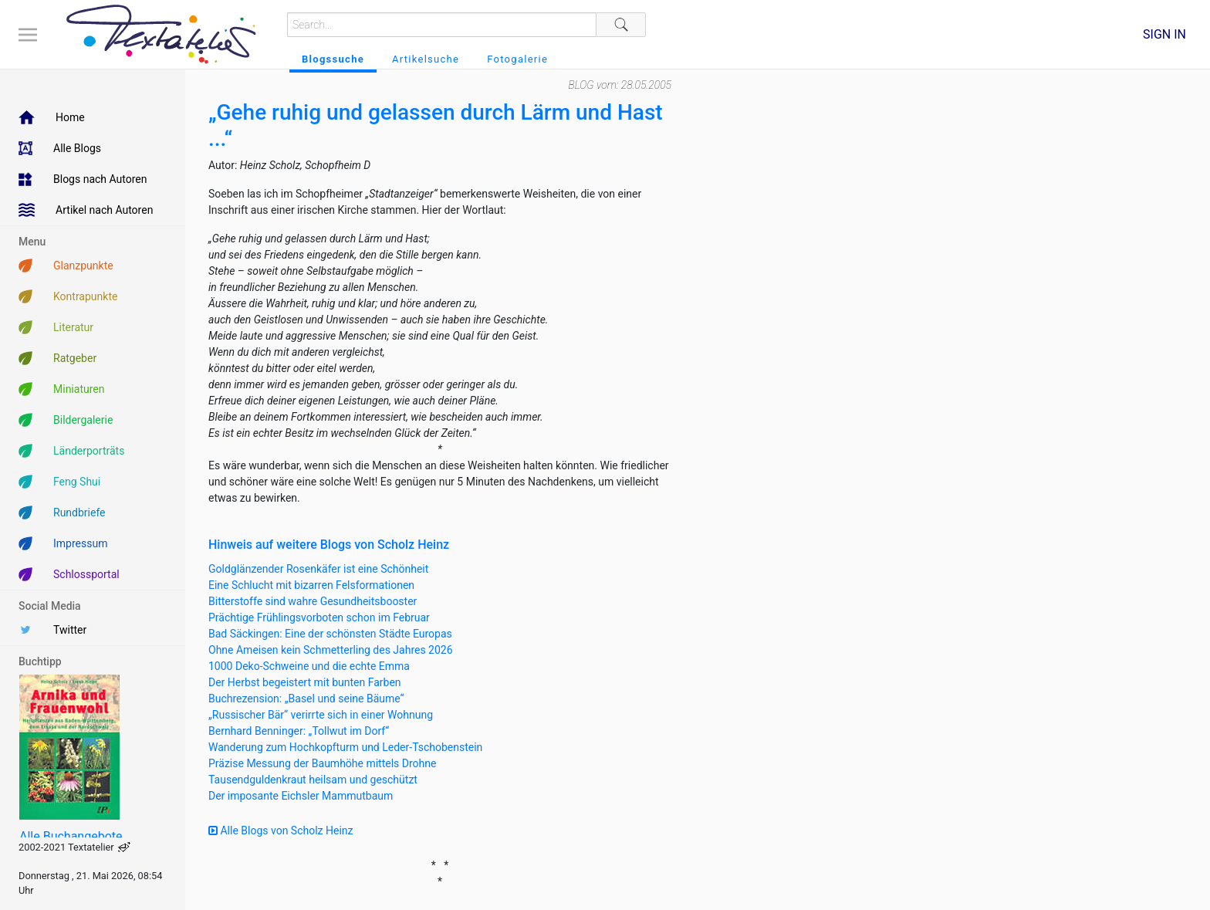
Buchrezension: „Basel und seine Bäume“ (306, 698)
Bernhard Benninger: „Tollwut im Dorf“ (298, 731)
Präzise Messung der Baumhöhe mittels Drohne (322, 763)
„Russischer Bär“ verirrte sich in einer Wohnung (320, 715)
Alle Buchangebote (70, 836)
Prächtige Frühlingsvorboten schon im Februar (319, 617)
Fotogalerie (517, 59)
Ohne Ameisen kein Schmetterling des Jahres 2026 (330, 650)
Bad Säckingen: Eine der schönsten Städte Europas (330, 634)
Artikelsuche (425, 59)
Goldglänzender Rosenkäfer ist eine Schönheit (318, 569)
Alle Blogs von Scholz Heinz (280, 830)
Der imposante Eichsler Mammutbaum (300, 796)
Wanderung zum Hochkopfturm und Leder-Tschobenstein (345, 747)
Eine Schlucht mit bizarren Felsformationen (311, 585)
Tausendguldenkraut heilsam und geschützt (312, 779)
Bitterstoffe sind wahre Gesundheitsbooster (312, 601)
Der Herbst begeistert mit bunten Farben (304, 682)
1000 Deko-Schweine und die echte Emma (309, 666)
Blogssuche (333, 59)
